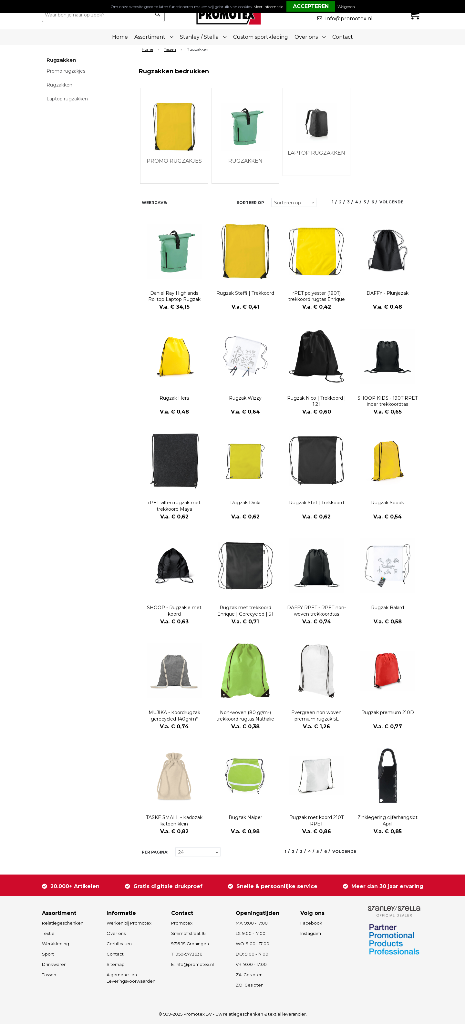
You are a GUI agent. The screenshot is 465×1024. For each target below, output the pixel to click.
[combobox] (96, 15)
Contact (342, 37)
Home (120, 37)
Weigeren (346, 6)
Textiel (49, 933)
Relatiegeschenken (62, 923)
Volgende (391, 202)
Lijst (186, 202)
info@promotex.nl (349, 18)
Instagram (310, 933)
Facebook (311, 923)
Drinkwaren (54, 964)
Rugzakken (59, 85)
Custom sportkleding (260, 37)
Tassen (170, 49)
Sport (48, 954)
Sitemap (116, 964)
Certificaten (119, 943)
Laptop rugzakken (67, 99)
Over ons (116, 933)
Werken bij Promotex (129, 923)
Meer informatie (268, 6)
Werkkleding (55, 943)
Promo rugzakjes (65, 71)
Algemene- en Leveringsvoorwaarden (131, 978)
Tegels (174, 202)
